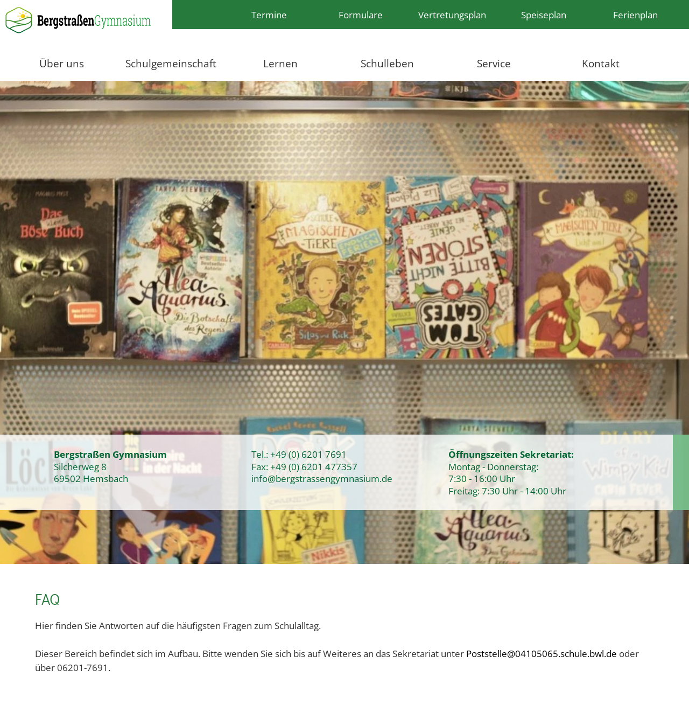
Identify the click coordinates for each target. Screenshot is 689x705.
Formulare (361, 14)
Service (494, 63)
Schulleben (387, 63)
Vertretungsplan (452, 14)
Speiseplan (543, 14)
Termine (269, 14)
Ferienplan (635, 14)
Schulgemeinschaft (170, 63)
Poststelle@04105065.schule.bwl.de (541, 653)
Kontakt (601, 63)
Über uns (61, 63)
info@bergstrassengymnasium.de (321, 478)
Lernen (280, 63)
